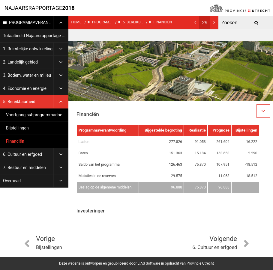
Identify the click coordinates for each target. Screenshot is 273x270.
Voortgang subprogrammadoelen (37, 114)
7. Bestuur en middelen (24, 167)
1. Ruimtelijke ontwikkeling (27, 48)
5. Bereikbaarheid (19, 101)
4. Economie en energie (24, 88)
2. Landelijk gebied (20, 62)
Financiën (15, 141)
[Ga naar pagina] (204, 22)
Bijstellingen (17, 128)
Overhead (12, 180)
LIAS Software (148, 263)
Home (76, 22)
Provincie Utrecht (200, 263)
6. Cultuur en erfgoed (22, 154)
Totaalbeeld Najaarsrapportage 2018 (35, 35)
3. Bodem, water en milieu (27, 75)
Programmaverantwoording (38, 22)
